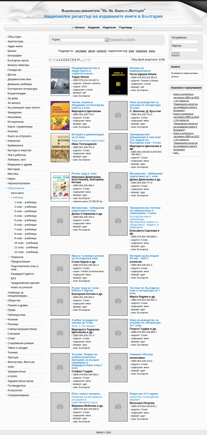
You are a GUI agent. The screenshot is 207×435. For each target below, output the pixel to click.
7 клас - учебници (25, 229)
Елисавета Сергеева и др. (144, 232)
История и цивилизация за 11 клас (88, 136)
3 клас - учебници (25, 211)
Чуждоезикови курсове (25, 282)
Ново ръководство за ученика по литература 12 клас (145, 105)
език (131, 50)
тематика (141, 50)
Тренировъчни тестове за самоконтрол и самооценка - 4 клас (145, 210)
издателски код (117, 50)
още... (176, 152)
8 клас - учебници (25, 233)
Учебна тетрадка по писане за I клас (85, 321)
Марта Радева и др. (143, 296)
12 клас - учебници (26, 252)
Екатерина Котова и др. (87, 293)
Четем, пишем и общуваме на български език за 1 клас (88, 105)
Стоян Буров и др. (84, 261)
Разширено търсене (122, 39)
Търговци (127, 27)
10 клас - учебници (26, 242)
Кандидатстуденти (22, 273)
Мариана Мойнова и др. (87, 405)
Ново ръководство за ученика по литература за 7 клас (145, 322)
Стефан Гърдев (82, 371)
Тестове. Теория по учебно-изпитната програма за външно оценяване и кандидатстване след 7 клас (87, 361)
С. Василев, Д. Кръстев (145, 111)
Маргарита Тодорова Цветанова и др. (85, 331)
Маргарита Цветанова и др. (145, 147)
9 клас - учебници (25, 238)
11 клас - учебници (26, 247)
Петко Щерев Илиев (143, 74)
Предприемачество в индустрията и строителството (86, 70)
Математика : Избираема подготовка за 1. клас (146, 175)
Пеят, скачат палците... (87, 393)
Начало (78, 27)
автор (91, 50)
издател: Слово (81, 117)
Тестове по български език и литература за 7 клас (145, 290)
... (81, 59)
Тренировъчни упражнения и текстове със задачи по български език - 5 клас (145, 138)
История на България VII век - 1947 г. (144, 257)
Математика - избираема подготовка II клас (88, 209)
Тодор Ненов (80, 76)
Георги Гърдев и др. (143, 328)
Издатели (109, 27)
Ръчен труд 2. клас (84, 173)
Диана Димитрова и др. (145, 179)
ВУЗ (13, 278)
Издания (93, 27)
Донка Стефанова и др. (87, 213)
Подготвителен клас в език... (24, 268)
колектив (136, 261)
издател (102, 50)
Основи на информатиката (140, 69)
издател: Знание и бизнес (87, 83)
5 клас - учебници (25, 220)
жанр (152, 50)
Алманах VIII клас (141, 354)
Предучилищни (20, 261)
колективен (137, 357)
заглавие (81, 50)
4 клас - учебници (25, 215)
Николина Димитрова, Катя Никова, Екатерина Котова (88, 179)
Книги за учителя (21, 287)
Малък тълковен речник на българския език (88, 257)
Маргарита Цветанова (86, 111)
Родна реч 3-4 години (144, 393)
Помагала (17, 257)
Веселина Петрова (142, 403)
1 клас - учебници (25, 202)
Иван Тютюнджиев (84, 143)
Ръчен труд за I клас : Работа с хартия (86, 289)
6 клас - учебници (25, 224)
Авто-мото (17, 193)
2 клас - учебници (25, 206)
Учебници (17, 197)
